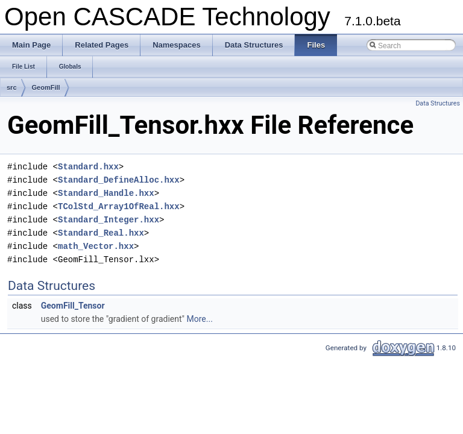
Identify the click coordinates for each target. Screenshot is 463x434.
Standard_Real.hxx (101, 233)
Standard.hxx (88, 166)
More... (200, 319)
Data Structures (437, 103)
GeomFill (46, 87)
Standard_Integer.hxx (108, 219)
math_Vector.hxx (96, 246)
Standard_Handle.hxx (106, 193)
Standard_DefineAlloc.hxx (119, 180)
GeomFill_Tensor (73, 305)
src (12, 87)
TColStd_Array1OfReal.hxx (119, 206)
